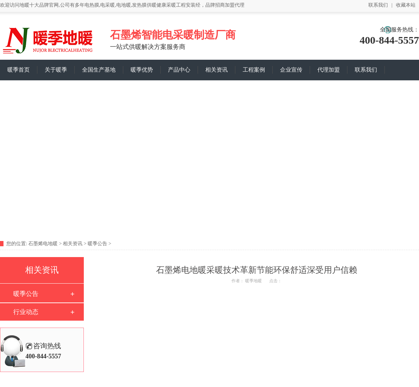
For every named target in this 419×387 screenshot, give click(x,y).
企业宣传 (291, 70)
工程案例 (254, 70)
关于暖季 (56, 70)
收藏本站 (406, 5)
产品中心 (179, 70)
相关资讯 (216, 70)
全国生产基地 (99, 70)
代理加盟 (328, 70)
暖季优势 (142, 70)
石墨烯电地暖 (43, 243)
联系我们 (378, 5)
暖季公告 (97, 243)
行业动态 (25, 311)
